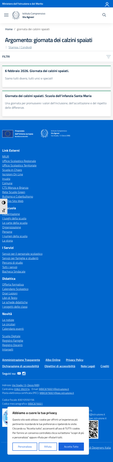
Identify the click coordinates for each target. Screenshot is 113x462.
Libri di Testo (9, 298)
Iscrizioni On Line (12, 174)
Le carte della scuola (14, 223)
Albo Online (53, 360)
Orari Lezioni (9, 293)
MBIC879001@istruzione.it (54, 389)
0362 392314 (22, 389)
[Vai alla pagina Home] (9, 29)
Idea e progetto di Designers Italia (90, 447)
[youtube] (19, 373)
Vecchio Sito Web (12, 201)
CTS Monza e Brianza (15, 187)
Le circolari (8, 324)
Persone (7, 231)
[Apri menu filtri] (108, 56)
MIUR (5, 156)
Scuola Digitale (11, 336)
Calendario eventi (13, 328)
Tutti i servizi (9, 267)
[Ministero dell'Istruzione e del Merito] (22, 4)
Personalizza (25, 446)
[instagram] (24, 373)
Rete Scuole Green (13, 192)
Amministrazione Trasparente (21, 360)
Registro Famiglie (12, 340)
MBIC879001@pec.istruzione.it (57, 393)
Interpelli (7, 349)
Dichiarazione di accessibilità (20, 366)
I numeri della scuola (14, 236)
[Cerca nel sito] (104, 15)
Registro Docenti (12, 345)
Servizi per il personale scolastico (22, 253)
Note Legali (88, 366)
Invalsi (6, 178)
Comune (7, 183)
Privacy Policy (74, 360)
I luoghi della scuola (14, 218)
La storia (7, 240)
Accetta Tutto (71, 446)
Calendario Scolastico (15, 289)
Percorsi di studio (12, 262)
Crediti (105, 366)
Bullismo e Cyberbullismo (17, 196)
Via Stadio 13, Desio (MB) (25, 385)
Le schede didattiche (15, 302)
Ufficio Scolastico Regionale (19, 161)
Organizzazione (11, 227)
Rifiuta (47, 446)
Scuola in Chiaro (12, 170)
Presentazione (11, 214)
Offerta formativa (13, 284)
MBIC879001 (35, 404)
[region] (48, 431)
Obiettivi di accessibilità (59, 366)
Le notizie (8, 320)
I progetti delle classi (14, 306)
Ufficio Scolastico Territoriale (19, 165)
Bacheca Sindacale (13, 271)
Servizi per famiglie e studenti (20, 258)
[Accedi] (107, 4)
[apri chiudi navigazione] (6, 15)
